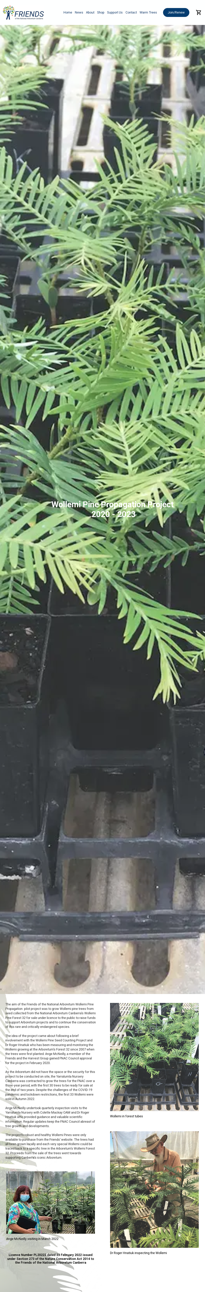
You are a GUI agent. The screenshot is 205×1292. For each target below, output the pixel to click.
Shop (100, 12)
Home (67, 12)
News (79, 12)
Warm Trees (148, 12)
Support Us (115, 12)
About (90, 12)
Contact (131, 12)
